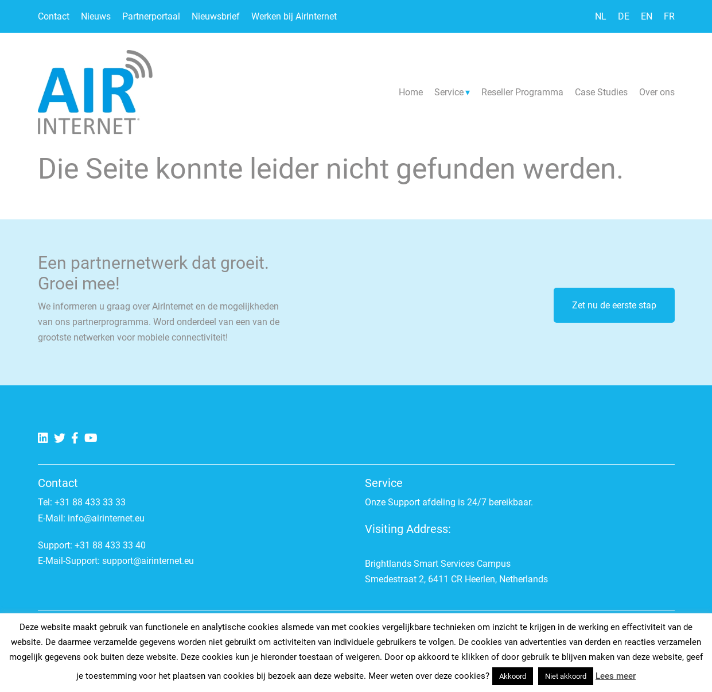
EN (646, 16)
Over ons (657, 92)
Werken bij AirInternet (294, 16)
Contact (53, 16)
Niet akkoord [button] (565, 676)
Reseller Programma (522, 92)
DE (623, 16)
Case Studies (601, 92)
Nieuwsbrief (216, 16)
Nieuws (96, 16)
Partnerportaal (151, 16)
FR (669, 16)
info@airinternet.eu (106, 518)
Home (411, 92)
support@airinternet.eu (148, 560)
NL (600, 16)
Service (449, 92)
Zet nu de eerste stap (614, 305)
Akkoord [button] (512, 676)
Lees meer (616, 676)
